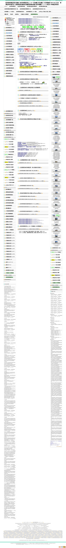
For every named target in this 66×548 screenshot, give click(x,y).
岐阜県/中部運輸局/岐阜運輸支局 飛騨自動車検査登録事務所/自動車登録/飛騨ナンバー (9, 439)
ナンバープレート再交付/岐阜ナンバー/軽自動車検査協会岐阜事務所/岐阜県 (9, 469)
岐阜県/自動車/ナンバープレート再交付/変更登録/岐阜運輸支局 (9, 310)
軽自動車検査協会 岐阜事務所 (26, 103)
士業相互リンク (53, 338)
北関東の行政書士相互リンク (56, 331)
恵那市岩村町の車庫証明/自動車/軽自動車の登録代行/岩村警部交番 (56, 428)
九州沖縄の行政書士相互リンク (56, 337)
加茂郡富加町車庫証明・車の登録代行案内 (30, 167)
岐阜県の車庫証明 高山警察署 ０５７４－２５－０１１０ (10, 398)
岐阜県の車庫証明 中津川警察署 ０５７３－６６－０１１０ (10, 367)
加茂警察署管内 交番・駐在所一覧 (28, 160)
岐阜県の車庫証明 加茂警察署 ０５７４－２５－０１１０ (10, 330)
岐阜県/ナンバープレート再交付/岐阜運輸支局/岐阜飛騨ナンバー (9, 384)
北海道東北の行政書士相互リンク (56, 330)
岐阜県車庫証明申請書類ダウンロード (25, 62)
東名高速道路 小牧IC (21, 156)
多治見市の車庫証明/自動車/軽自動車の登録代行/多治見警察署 (9, 360)
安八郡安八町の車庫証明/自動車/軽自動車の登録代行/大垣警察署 (9, 508)
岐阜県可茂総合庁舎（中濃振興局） (24, 149)
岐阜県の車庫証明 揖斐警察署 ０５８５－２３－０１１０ (10, 370)
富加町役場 (19, 142)
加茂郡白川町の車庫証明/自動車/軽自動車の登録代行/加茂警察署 (9, 462)
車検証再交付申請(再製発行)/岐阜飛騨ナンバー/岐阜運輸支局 (10, 408)
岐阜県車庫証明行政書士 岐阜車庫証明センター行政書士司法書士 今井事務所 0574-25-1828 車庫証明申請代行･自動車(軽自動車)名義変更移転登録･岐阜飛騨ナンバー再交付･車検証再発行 (33, 3)
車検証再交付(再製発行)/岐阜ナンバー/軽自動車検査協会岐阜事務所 (10, 444)
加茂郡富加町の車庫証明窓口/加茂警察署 (30, 87)
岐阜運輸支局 (20, 144)
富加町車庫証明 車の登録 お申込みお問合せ (31, 193)
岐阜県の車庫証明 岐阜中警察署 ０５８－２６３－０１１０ (10, 344)
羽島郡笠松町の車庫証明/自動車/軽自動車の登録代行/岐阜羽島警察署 (9, 515)
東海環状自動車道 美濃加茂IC (23, 152)
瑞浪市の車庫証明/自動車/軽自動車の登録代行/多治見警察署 (9, 459)
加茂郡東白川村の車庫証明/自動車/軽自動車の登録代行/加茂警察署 (56, 426)
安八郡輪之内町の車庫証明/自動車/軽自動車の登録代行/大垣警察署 (56, 380)
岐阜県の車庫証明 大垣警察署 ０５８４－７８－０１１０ (10, 297)
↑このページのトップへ (27, 522)
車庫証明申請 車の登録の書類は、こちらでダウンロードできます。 (31, 65)
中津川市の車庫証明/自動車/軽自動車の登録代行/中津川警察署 (9, 425)
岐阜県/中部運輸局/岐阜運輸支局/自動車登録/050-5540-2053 (9, 292)
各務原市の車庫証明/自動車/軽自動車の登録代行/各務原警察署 (9, 378)
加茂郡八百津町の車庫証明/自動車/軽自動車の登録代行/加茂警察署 (56, 395)
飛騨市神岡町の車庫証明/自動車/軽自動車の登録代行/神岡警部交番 (56, 433)
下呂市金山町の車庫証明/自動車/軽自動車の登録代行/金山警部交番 (56, 416)
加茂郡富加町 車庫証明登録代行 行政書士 (30, 32)
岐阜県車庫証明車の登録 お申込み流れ (27, 196)
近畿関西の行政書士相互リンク (56, 321)
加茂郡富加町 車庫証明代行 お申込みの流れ (31, 46)
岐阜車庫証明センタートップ (38, 522)
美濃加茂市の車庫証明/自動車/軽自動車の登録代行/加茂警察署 (9, 436)
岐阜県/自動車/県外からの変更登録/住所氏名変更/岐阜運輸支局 (9, 495)
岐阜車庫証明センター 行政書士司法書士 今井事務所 (27, 146)
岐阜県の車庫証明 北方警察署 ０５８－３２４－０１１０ (10, 341)
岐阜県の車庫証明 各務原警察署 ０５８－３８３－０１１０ (10, 300)
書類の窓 (45, 65)
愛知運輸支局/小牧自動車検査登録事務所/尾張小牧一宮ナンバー (9, 373)
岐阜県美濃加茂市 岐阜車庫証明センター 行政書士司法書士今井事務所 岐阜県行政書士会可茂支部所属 (32, 543)
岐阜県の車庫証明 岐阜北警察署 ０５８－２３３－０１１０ (10, 320)
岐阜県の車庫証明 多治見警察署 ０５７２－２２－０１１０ (10, 295)
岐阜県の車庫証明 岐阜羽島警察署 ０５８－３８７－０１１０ (10, 307)
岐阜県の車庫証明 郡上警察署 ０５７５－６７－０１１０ (10, 416)
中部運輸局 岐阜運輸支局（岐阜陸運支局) (28, 98)
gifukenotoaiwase (8, 328)
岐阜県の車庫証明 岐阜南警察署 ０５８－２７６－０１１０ (10, 353)
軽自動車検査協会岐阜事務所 (22, 145)
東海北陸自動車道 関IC (21, 155)
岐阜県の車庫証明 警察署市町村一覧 (27, 178)
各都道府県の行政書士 (54, 327)
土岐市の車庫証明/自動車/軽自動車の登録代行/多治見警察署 (9, 403)
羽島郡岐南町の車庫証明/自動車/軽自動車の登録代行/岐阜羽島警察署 (9, 472)
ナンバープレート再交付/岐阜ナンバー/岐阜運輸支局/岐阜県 (9, 323)
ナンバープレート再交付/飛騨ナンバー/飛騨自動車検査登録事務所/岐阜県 (9, 483)
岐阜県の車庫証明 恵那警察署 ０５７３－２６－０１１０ (10, 411)
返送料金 (6, 497)
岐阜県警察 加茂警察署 (22, 143)
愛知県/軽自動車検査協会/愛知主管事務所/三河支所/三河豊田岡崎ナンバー (9, 430)
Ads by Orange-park (59, 446)
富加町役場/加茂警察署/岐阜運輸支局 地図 (30, 119)
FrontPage (7, 286)
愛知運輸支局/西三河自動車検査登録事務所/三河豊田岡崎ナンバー (9, 326)
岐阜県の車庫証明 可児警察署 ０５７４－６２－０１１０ (10, 317)
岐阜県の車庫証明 (56, 79)
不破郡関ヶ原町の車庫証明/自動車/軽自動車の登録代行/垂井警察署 (56, 419)
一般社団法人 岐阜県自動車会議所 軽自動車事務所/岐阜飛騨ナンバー (9, 499)
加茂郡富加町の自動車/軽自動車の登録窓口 (30, 95)
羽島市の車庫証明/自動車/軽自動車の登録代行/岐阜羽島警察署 (9, 433)
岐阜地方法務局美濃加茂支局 (22, 148)
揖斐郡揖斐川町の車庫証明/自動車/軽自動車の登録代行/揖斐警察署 (56, 436)
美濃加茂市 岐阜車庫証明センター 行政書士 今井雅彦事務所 (9, 456)
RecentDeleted (53, 323)
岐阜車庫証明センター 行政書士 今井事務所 (31, 226)
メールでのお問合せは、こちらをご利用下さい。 (27, 58)
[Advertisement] (10, 94)
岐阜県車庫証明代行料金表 (34, 35)
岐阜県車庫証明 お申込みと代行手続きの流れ (27, 55)
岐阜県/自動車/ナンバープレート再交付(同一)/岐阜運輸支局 (9, 381)
